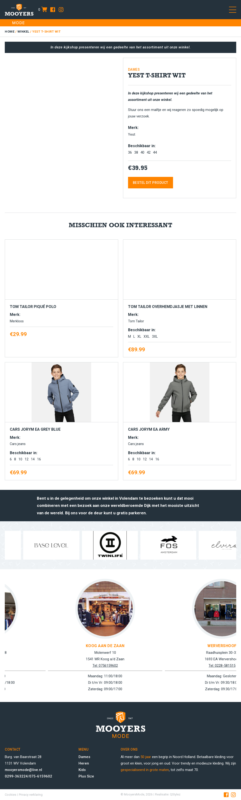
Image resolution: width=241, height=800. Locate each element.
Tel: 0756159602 (170, 665)
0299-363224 (16, 776)
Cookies (10, 794)
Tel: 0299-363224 (53, 665)
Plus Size (86, 776)
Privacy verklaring (31, 794)
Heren (83, 763)
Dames (84, 757)
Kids (82, 770)
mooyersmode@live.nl (23, 770)
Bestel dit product (150, 183)
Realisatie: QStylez (167, 794)
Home (9, 31)
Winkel (23, 31)
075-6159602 (40, 776)
